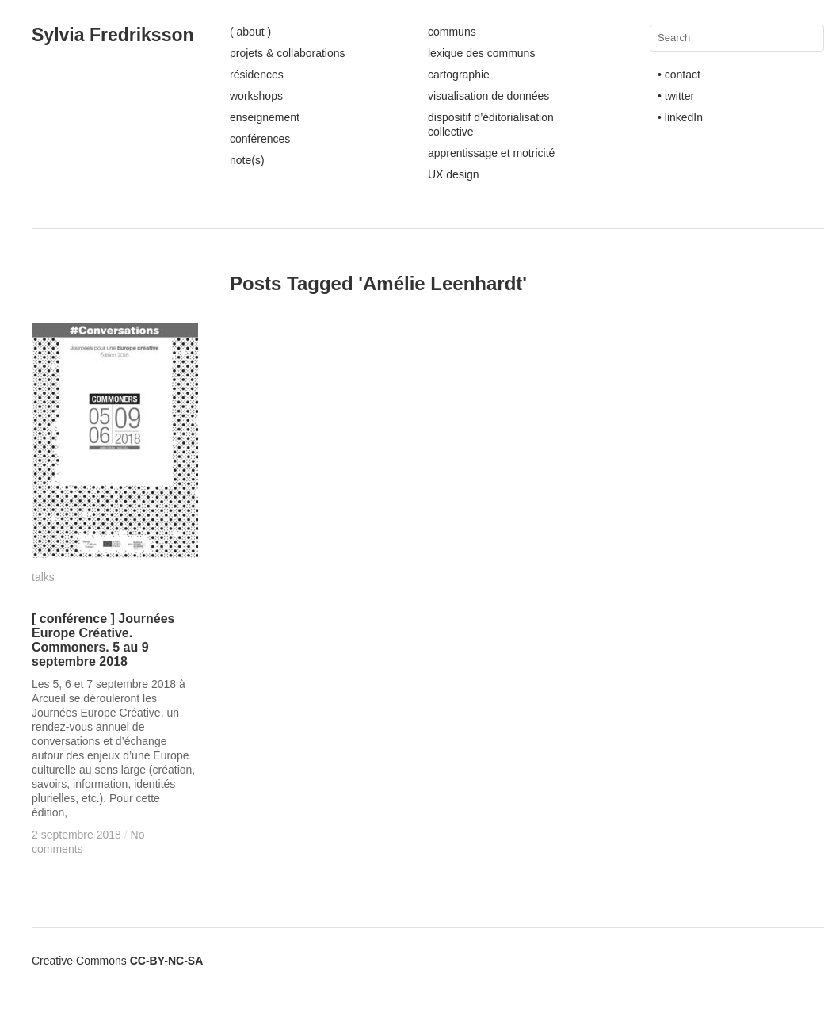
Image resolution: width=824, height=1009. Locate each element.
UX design (453, 174)
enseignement (264, 117)
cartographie (459, 74)
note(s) (247, 160)
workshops (256, 96)
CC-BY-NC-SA (167, 960)
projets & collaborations (287, 53)
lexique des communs (481, 53)
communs (452, 31)
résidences (257, 74)
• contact (679, 74)
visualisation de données (488, 96)
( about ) (250, 31)
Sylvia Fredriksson (113, 35)
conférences (260, 138)
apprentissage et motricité (491, 153)
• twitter (676, 96)
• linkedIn (680, 117)
